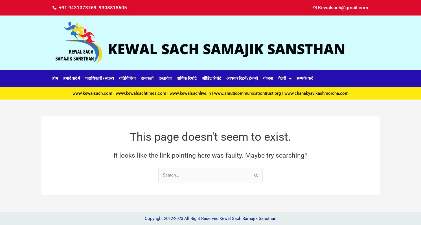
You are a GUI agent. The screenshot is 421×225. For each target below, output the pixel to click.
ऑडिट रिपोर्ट (211, 78)
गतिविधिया (127, 78)
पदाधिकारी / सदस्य (99, 78)
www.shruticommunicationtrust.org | (249, 93)
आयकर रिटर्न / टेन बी (242, 78)
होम (55, 78)
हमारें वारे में (71, 78)
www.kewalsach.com (92, 93)
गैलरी (284, 79)
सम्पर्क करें (305, 78)
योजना (268, 78)
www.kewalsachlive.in (190, 93)
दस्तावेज (165, 78)
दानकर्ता (147, 78)
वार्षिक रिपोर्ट (187, 78)
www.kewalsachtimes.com (141, 93)
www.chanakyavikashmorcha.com (316, 93)
